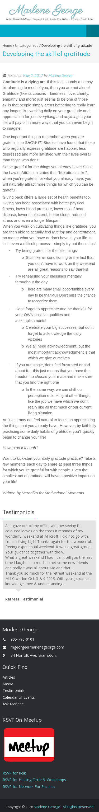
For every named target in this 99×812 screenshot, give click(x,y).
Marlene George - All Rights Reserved (63, 806)
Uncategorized (27, 45)
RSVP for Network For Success (29, 786)
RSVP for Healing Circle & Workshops (34, 779)
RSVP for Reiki (15, 773)
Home (7, 45)
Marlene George (60, 75)
